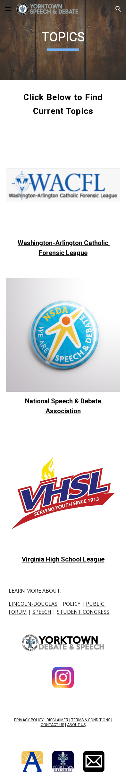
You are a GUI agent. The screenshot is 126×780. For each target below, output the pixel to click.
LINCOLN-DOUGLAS (33, 603)
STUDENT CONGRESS (83, 611)
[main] (63, 40)
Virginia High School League (63, 559)
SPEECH (41, 611)
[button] (7, 9)
